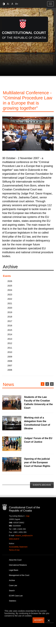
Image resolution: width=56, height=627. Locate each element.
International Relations (18, 565)
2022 (9, 299)
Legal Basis (13, 570)
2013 (9, 339)
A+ (16, 4)
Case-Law (13, 585)
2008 (9, 361)
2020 (9, 308)
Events (7, 276)
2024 (9, 290)
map (27, 516)
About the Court (15, 560)
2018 (9, 316)
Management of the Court (19, 575)
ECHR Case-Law (16, 596)
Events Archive (42, 485)
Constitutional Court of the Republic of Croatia (24, 29)
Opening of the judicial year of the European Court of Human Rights (37, 462)
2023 (9, 294)
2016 (9, 325)
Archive (12, 580)
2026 (9, 281)
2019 (9, 312)
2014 (9, 334)
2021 (9, 303)
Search (12, 591)
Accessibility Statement (18, 547)
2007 (9, 365)
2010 (9, 352)
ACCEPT (38, 620)
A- (8, 4)
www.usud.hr (14, 539)
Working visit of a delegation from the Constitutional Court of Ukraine (37, 423)
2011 (9, 348)
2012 (9, 343)
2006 (9, 370)
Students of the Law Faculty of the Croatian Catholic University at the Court (38, 402)
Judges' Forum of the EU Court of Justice (38, 440)
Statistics (12, 601)
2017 (9, 321)
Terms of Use (14, 550)
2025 (9, 285)
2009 (9, 356)
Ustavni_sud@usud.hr (24, 536)
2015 (9, 330)
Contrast (4, 4)
